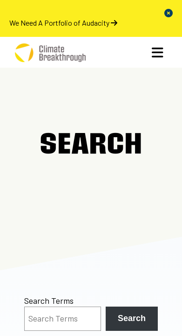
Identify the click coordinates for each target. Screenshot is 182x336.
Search (132, 318)
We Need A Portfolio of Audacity (63, 22)
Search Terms (49, 300)
